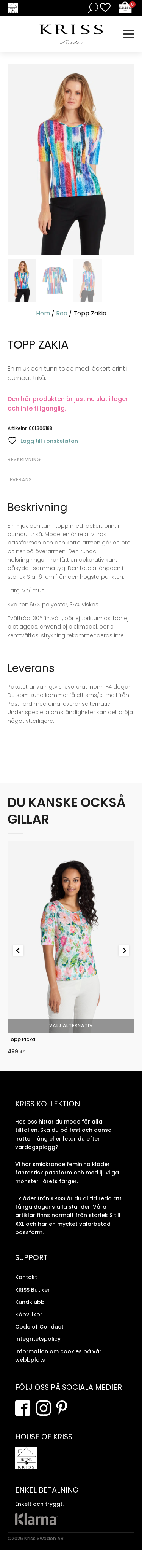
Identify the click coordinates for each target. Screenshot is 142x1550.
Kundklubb (30, 1302)
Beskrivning (24, 459)
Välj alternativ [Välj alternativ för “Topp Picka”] (71, 1025)
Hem (43, 313)
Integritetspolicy (38, 1339)
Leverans (20, 479)
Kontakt (26, 1277)
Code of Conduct (39, 1326)
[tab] (70, 459)
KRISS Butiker (32, 1290)
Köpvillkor (28, 1314)
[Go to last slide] (18, 950)
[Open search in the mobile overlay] (91, 8)
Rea (61, 313)
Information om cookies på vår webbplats (58, 1356)
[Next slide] (124, 950)
